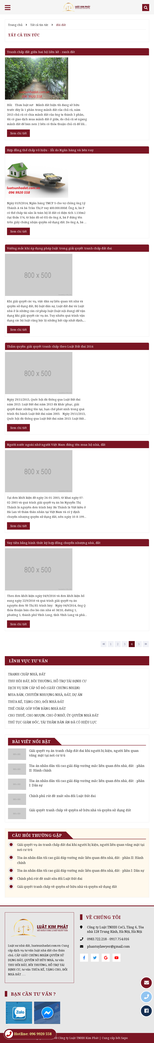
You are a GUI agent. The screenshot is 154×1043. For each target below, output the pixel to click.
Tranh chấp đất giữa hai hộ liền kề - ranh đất (41, 52)
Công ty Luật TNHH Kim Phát (78, 1038)
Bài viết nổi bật (31, 741)
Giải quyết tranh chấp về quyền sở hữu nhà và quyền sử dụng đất (80, 810)
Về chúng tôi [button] (103, 917)
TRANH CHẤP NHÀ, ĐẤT (27, 674)
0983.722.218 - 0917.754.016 (108, 939)
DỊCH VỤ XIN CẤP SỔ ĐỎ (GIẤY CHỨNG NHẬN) (44, 688)
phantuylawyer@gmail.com (108, 946)
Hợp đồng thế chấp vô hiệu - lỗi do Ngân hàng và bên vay (50, 150)
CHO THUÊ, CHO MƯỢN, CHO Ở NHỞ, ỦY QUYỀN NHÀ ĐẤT (53, 715)
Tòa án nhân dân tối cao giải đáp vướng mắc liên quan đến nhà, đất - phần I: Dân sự (80, 870)
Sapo (124, 1038)
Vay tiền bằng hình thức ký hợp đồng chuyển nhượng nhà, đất (53, 543)
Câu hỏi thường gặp (37, 835)
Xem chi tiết (18, 133)
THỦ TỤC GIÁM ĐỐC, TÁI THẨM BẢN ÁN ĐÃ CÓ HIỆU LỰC (52, 722)
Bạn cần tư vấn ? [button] (33, 994)
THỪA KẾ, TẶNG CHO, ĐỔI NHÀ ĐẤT (36, 701)
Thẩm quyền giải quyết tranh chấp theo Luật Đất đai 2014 (50, 346)
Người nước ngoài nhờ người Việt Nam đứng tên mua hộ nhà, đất (56, 444)
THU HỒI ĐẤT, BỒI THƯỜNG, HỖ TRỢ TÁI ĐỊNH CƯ (47, 681)
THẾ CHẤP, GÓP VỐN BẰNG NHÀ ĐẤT (37, 708)
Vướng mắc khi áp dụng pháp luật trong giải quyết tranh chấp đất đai (59, 248)
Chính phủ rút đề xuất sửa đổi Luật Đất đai (62, 796)
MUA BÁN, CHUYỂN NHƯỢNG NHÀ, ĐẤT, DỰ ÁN (45, 694)
